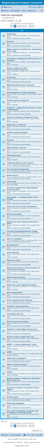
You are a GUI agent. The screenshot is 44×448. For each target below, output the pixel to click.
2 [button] (17, 26)
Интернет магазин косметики (18, 100)
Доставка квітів (13, 245)
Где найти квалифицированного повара (22, 231)
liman (22, 183)
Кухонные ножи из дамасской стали (20, 337)
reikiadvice (24, 43)
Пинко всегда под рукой (16, 277)
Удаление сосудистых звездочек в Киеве (22, 117)
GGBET (9, 352)
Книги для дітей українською (18, 169)
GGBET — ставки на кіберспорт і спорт (21, 344)
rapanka (23, 225)
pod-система (11, 181)
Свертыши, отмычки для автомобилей (21, 206)
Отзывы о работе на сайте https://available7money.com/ (17, 69)
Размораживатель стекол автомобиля (21, 92)
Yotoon (23, 177)
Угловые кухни (12, 397)
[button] (11, 26)
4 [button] (22, 26)
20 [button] (30, 26)
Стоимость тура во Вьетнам (17, 306)
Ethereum (10, 41)
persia (22, 240)
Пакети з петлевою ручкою (17, 364)
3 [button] (20, 26)
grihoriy (23, 232)
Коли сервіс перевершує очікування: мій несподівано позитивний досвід (22, 412)
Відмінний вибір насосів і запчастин (21, 85)
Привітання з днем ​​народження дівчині (22, 285)
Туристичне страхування (16, 358)
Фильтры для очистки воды (17, 321)
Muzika (23, 118)
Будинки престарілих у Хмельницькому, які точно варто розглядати (23, 268)
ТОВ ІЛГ (10, 372)
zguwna (23, 164)
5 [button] (25, 26)
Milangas (23, 191)
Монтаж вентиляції (14, 214)
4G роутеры (11, 77)
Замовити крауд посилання (17, 132)
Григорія (23, 254)
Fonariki (23, 157)
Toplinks (23, 62)
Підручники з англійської (16, 125)
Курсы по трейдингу (14, 239)
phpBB (16, 439)
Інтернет (15, 74)
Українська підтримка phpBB (31, 442)
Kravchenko (24, 200)
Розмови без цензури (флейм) (22, 38)
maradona (24, 35)
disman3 (23, 141)
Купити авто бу (12, 175)
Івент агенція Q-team (14, 292)
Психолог (10, 140)
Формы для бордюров (15, 403)
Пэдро (23, 71)
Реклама (15, 64)
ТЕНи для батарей (14, 155)
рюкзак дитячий (13, 252)
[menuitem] (8, 7)
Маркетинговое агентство (16, 148)
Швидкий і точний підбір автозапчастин (22, 329)
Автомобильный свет (15, 314)
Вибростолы (11, 34)
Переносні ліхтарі (13, 260)
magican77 (24, 52)
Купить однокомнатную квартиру (19, 300)
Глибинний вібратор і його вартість (20, 163)
